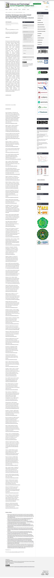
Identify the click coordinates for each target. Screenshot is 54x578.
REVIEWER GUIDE (40, 22)
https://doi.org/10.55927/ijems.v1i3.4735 (12, 423)
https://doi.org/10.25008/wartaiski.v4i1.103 (12, 323)
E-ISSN (38, 47)
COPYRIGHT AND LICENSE (41, 31)
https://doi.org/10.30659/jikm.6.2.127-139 (12, 344)
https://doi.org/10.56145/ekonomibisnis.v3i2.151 (13, 484)
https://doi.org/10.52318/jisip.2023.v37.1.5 (12, 315)
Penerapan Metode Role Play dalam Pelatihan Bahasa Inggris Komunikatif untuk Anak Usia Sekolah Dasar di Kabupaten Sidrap (20, 535)
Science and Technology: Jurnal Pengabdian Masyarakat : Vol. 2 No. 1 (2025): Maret (19, 540)
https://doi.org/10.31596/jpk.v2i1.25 (11, 261)
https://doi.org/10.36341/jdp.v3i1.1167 (11, 352)
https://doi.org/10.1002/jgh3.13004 (13, 329)
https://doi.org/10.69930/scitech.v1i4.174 (12, 29)
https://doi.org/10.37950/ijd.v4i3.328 (11, 203)
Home (7, 9)
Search (46, 9)
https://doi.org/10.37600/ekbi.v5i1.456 (11, 415)
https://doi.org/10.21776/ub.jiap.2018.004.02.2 (13, 244)
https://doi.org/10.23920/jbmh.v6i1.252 (11, 307)
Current (10, 9)
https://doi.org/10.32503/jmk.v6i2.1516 (14, 283)
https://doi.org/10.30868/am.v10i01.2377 (12, 465)
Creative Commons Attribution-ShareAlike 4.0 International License (27, 64)
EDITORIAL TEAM (40, 18)
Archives (15, 9)
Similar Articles (9, 512)
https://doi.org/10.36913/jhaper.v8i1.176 (12, 400)
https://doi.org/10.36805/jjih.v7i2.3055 (11, 123)
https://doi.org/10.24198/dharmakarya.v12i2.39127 (13, 159)
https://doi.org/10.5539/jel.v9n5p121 (11, 439)
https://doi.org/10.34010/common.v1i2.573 (12, 152)
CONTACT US (39, 44)
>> (10, 549)
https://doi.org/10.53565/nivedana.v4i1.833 (12, 431)
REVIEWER (39, 20)
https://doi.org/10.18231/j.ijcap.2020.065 (13, 299)
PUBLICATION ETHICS (40, 24)
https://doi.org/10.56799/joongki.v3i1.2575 (12, 492)
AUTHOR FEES (39, 42)
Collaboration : (39, 203)
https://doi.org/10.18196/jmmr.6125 (11, 219)
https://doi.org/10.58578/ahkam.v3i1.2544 (12, 477)
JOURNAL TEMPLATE (40, 58)
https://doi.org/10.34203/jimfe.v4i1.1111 (13, 408)
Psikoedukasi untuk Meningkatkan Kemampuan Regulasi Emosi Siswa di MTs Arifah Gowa (42, 143)
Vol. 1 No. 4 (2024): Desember (17, 12)
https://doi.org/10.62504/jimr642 (10, 226)
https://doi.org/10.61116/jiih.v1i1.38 (11, 336)
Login (28, 9)
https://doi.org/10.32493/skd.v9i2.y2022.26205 (13, 174)
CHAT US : (39, 68)
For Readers (38, 196)
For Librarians (39, 199)
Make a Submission (41, 179)
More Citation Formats (27, 41)
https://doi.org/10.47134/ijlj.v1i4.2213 (11, 291)
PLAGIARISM (39, 33)
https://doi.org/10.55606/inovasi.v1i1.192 (12, 366)
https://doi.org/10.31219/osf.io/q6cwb (11, 359)
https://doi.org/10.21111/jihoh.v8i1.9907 (12, 389)
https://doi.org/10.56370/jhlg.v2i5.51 (11, 375)
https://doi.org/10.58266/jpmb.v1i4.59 (11, 381)
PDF (24, 22)
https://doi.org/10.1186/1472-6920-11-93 (13, 131)
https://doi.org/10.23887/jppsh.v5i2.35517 (12, 197)
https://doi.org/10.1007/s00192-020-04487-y (12, 236)
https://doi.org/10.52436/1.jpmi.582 (12, 454)
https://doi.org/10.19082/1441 (10, 254)
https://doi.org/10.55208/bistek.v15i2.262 (12, 146)
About (19, 9)
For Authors (38, 197)
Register (23, 9)
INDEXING (39, 35)
